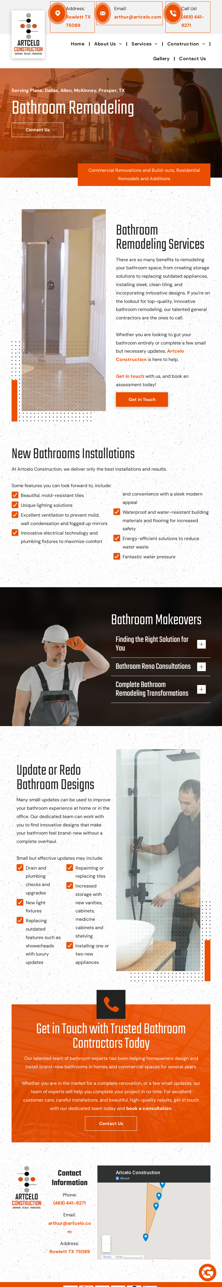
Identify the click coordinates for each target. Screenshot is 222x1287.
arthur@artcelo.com (137, 17)
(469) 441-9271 (69, 1203)
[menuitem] (78, 43)
